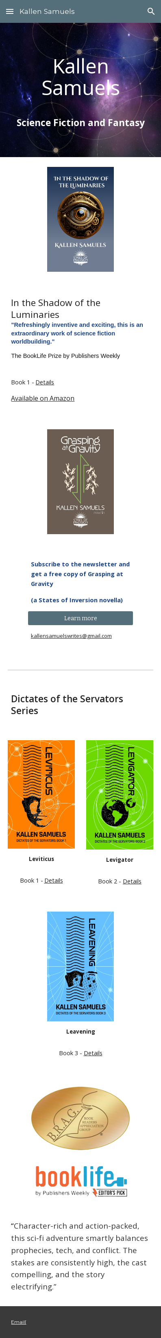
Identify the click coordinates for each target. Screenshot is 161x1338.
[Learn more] (80, 618)
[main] (80, 77)
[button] (10, 11)
